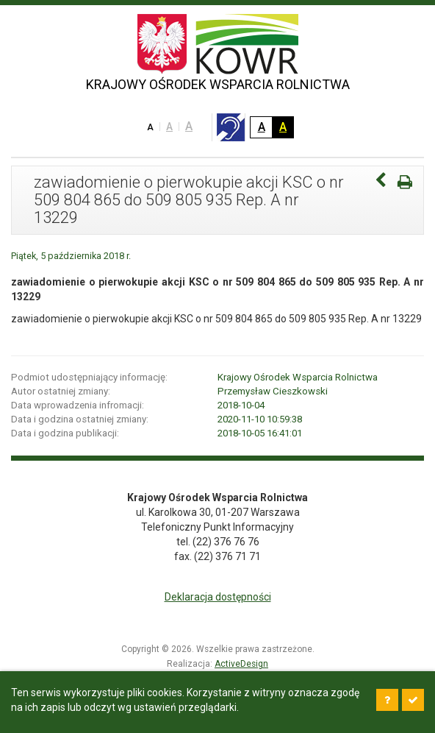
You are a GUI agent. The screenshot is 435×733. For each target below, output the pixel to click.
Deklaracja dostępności (218, 597)
